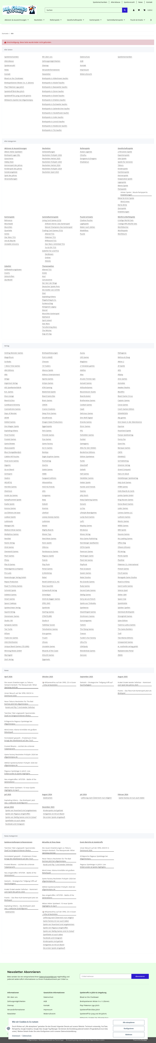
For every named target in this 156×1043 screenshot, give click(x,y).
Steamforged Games (88, 612)
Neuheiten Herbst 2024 (51, 165)
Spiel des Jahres (10, 175)
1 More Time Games (12, 366)
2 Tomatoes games (87, 366)
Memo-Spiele (123, 185)
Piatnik (44, 560)
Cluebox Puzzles (86, 220)
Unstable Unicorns (11, 244)
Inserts (7, 273)
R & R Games (123, 573)
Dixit (44, 293)
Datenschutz (26, 1036)
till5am (7, 633)
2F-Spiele (121, 366)
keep (44, 500)
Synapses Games (11, 625)
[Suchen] (83, 10)
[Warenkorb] (148, 10)
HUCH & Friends (48, 487)
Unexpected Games (125, 642)
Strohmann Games (87, 616)
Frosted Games (10, 439)
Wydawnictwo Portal (125, 651)
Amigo (6, 379)
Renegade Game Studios (127, 577)
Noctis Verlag (9, 543)
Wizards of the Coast (50, 651)
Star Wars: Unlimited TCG (55, 244)
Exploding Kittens (49, 296)
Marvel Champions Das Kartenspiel (58, 227)
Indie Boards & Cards (126, 491)
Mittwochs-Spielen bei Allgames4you (18, 100)
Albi (5, 374)
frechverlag (46, 461)
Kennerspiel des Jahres (13, 165)
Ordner (48, 257)
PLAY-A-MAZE (47, 357)
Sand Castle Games (125, 586)
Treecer (83, 633)
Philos (6, 560)
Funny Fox (122, 439)
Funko (82, 461)
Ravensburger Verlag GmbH (15, 577)
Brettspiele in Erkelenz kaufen (54, 100)
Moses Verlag (85, 534)
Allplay (120, 374)
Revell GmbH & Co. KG (50, 582)
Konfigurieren (129, 1029)
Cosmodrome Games (12, 409)
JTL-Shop (144, 1040)
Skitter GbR (122, 594)
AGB (81, 61)
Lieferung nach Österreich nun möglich (96, 798)
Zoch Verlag (8, 659)
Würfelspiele (123, 230)
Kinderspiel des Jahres (13, 168)
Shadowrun (84, 162)
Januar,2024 (9, 807)
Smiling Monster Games (13, 353)
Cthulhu (83, 155)
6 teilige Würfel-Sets (125, 220)
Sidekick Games (10, 594)
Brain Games (47, 400)
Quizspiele (122, 208)
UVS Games (84, 357)
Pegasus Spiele (48, 556)
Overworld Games (11, 551)
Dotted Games (9, 422)
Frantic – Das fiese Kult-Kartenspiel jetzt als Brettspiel (134, 692)
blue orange (9, 396)
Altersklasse (115, 2)
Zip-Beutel (8, 280)
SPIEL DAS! (46, 603)
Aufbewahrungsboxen (13, 269)
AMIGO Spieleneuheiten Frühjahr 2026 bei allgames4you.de (20, 764)
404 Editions (9, 370)
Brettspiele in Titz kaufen (52, 130)
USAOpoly (84, 646)
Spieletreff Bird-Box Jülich (14, 91)
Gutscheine (8, 158)
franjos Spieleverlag (125, 435)
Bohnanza (8, 220)
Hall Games (84, 474)
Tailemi (83, 625)
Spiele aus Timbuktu (88, 603)
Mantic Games (123, 521)
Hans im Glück (123, 474)
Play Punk (46, 564)
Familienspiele (123, 172)
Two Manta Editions (125, 638)
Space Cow (122, 599)
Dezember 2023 (48, 807)
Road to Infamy (124, 582)
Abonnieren (140, 976)
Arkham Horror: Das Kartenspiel (57, 224)
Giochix (45, 465)
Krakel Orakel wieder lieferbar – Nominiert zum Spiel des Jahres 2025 (134, 683)
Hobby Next (8, 162)
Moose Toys (46, 534)
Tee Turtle (8, 629)
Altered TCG (49, 234)
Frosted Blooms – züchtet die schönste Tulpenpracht (19, 747)
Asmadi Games (86, 383)
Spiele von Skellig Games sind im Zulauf (20, 817)
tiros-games (46, 633)
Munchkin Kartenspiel (50, 313)
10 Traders (46, 366)
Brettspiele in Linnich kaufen (53, 121)
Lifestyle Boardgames (88, 512)
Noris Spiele (47, 543)
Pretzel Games (123, 569)
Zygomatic (46, 659)
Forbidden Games (87, 435)
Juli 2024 (83, 794)
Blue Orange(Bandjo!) (12, 452)
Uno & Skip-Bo (9, 240)
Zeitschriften (9, 276)
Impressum (16, 1036)
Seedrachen (47, 798)
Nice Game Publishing (88, 538)
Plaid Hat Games (86, 560)
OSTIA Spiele (85, 547)
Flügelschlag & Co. (49, 300)
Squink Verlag (9, 612)
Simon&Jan (46, 594)
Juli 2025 (7, 794)
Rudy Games (85, 586)
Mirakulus (84, 530)
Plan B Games (9, 564)
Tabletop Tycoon (48, 625)
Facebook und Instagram (15, 824)
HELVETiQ (8, 482)
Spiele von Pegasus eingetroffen (17, 814)
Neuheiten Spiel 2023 (50, 172)
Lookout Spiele (10, 517)
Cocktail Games (86, 405)
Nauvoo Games (124, 534)
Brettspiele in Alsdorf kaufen (53, 83)
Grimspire (8, 474)
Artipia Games (47, 383)
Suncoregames (86, 620)
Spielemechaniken (100, 2)
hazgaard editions (49, 478)
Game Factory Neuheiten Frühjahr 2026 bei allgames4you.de (21, 755)
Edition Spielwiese (87, 456)
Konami (83, 504)
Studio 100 (8, 620)
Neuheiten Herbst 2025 (51, 158)
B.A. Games (8, 392)
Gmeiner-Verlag (124, 465)
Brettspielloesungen (50, 353)
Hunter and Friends (87, 487)
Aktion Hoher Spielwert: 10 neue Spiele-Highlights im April (19, 789)
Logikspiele (84, 224)
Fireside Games (48, 435)
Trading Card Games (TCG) (52, 230)
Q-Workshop (47, 573)
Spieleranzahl (129, 2)
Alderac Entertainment (51, 374)
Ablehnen (128, 1035)
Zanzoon (83, 655)
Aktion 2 (121, 361)
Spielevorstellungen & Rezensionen (18, 842)
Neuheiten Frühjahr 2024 (52, 168)
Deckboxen (49, 254)
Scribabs (7, 361)
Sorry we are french (87, 599)
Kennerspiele (123, 175)
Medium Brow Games (12, 530)
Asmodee (121, 383)
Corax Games (123, 405)
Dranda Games (86, 422)
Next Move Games (49, 538)
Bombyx (45, 452)
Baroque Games (124, 448)
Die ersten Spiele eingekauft (54, 817)
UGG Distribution (11, 642)
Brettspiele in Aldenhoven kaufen (55, 78)
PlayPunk (83, 564)
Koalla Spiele (9, 504)
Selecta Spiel (123, 590)
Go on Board (9, 469)
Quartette (8, 230)
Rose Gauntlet (47, 586)
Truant (44, 638)
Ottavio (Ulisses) (124, 547)
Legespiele (122, 182)
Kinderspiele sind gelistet (53, 810)
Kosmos (45, 508)
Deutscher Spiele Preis (51, 286)
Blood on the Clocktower (13, 78)
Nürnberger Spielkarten (89, 543)
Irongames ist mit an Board (53, 814)
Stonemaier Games (11, 616)
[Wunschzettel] (139, 10)
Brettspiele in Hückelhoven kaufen (55, 113)
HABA (44, 474)
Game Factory (47, 443)
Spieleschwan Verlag (12, 607)
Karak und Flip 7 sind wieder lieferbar (20, 707)
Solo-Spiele (122, 158)
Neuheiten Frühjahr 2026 (52, 155)
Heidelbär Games (87, 478)
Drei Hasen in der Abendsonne (130, 422)
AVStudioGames (86, 387)
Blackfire (121, 392)
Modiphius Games (11, 534)
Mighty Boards (47, 530)
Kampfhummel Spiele (12, 500)
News (140, 2)
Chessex (45, 361)
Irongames (46, 495)
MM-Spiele (122, 530)
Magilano (83, 361)
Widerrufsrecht (86, 74)
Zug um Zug (46, 334)
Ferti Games (46, 430)
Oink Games (9, 547)
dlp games (122, 418)
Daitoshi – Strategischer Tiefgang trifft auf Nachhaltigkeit (96, 683)
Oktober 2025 (47, 676)
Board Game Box (48, 396)
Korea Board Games (125, 504)
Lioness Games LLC (125, 512)
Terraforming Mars (49, 327)
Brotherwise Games (87, 400)
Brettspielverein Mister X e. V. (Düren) (19, 83)
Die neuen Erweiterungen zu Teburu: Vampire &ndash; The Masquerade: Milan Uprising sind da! (20, 684)
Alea (81, 374)
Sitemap (45, 65)
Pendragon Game (87, 556)
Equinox (121, 426)
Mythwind (46, 317)
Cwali (82, 409)
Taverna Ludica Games (126, 625)
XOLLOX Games (48, 655)
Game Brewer (9, 443)
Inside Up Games (11, 495)
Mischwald (8, 224)
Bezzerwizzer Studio (88, 392)
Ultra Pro (83, 642)
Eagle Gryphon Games (50, 456)
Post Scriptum (85, 569)
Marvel (45, 310)
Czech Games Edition (126, 409)
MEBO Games (123, 525)
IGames (83, 491)
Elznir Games (85, 426)
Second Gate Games (88, 590)
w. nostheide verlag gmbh (128, 646)
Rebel (44, 577)
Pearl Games (9, 556)
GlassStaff (84, 465)
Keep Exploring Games (89, 500)
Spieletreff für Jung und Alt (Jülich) (17, 95)
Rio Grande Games (87, 582)
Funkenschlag (47, 303)
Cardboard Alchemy (12, 405)
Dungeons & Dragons (88, 158)
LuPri (82, 521)
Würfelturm (122, 234)
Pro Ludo (7, 573)
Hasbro (7, 478)
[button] (133, 10)
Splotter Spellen (124, 607)
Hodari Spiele (85, 482)
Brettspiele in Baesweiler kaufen (54, 87)
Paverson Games (86, 551)
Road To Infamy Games (13, 586)
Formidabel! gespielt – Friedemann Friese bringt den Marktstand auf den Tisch (20, 739)
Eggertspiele (47, 426)
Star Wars (46, 324)
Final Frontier (9, 435)
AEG (119, 370)
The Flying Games (87, 629)
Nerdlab (7, 538)
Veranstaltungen (10, 179)
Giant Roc (121, 443)
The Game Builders (125, 629)
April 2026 (8, 676)
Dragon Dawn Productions (52, 422)
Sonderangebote (10, 172)
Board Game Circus (125, 396)
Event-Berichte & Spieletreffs (91, 842)
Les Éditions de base (12, 512)
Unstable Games (48, 646)
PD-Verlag (121, 551)
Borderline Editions (87, 452)
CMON (44, 405)
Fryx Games (46, 439)
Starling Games (48, 612)
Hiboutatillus (47, 482)
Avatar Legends (86, 152)
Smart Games (9, 599)
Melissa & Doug (124, 357)
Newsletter (46, 74)
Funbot (82, 439)
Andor (44, 273)
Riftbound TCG (50, 240)
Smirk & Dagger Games (51, 599)
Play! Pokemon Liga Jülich (14, 87)
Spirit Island (47, 320)
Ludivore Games (124, 517)
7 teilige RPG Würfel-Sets (127, 224)
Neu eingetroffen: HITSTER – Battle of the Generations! (20, 780)
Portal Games (47, 569)
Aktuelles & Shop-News (51, 842)
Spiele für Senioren (125, 162)
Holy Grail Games (124, 482)
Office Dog (122, 543)
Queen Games (85, 573)
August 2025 (123, 676)
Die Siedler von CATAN (51, 290)
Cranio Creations (48, 409)
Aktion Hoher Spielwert (13, 152)
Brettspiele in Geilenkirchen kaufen (56, 108)
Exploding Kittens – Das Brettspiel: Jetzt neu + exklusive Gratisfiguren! (19, 801)
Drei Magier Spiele (11, 426)
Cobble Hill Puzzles (11, 456)
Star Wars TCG (10, 237)
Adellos (83, 370)
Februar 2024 (123, 794)
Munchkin (8, 227)
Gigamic (7, 465)
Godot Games (47, 469)
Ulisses (45, 642)
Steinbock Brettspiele (126, 612)
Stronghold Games (125, 616)
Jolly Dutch (84, 495)
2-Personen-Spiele (125, 152)
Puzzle (82, 234)
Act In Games (47, 448)
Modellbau (84, 230)
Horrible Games (10, 487)
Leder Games (123, 508)
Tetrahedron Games (50, 629)
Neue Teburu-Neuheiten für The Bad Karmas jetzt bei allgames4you (18, 702)
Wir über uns (47, 57)
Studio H (45, 620)
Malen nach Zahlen (87, 227)
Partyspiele (122, 189)
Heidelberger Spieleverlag (128, 478)
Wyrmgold (8, 655)
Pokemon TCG (50, 237)
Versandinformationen (51, 70)
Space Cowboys (10, 603)
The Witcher (47, 330)
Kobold (45, 504)
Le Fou (82, 508)
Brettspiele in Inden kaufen (52, 117)
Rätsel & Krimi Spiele (126, 198)
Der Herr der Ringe (49, 283)
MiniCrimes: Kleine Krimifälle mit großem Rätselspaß (20, 731)
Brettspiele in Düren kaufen (53, 91)
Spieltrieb (46, 607)
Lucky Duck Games (87, 517)
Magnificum (9, 357)
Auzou (82, 353)
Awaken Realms (124, 387)
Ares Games (122, 379)
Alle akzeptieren (129, 1023)
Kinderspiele (123, 168)
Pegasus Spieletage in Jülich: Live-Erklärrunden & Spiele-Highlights (17, 772)
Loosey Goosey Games (50, 517)
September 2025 (86, 676)
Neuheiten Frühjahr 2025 (52, 162)
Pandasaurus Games (50, 551)
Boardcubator (85, 396)
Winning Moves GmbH (13, 651)
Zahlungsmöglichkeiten (51, 61)
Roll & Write (122, 205)
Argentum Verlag (11, 383)
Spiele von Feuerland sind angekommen (21, 810)
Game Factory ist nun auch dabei (131, 798)
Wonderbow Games (87, 651)
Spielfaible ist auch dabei (15, 820)
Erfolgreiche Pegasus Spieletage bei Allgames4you (18, 722)
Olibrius (45, 547)
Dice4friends (47, 418)
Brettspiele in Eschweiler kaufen (54, 104)
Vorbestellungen (48, 152)
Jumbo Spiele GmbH (125, 495)
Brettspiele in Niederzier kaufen (54, 126)
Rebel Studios (85, 577)
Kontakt (149, 2)
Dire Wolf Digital (86, 418)
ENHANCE (121, 456)
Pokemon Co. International (128, 564)
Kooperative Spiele (125, 179)
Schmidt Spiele (10, 590)
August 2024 (47, 794)
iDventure (8, 491)
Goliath (83, 469)
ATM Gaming (47, 387)
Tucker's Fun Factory (88, 638)
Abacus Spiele (47, 370)
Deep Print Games (49, 413)
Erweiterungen (123, 212)
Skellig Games (85, 594)
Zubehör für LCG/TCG (50, 251)
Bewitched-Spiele (49, 392)
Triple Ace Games (11, 638)
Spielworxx (84, 607)
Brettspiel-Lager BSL (12, 155)
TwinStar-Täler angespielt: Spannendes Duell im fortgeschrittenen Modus (19, 714)
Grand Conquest (124, 469)
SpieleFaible (122, 603)
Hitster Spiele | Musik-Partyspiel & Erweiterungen (134, 193)
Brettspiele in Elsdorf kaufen (53, 95)
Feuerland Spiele (124, 430)
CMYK (120, 452)
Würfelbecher (123, 227)
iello (43, 491)
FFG (81, 430)
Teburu (120, 165)
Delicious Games (86, 413)
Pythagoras (122, 353)
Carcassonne (47, 280)
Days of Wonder (10, 413)
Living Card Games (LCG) (51, 220)
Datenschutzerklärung (48, 977)
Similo (6, 234)
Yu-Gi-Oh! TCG (50, 247)
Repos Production (11, 582)
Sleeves (48, 261)
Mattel (44, 525)
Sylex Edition (123, 620)
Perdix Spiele (123, 556)
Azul (44, 276)
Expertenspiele (123, 155)
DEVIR (6, 418)
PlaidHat (121, 560)
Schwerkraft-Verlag (49, 590)
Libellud (45, 512)
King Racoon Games (125, 500)
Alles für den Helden (88, 448)
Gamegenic (84, 443)
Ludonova (46, 521)
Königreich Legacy (49, 307)
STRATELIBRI (47, 616)
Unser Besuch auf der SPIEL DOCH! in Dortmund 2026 (18, 694)
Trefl (119, 633)
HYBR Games (123, 487)
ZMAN (120, 655)
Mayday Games (86, 525)
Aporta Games (47, 379)
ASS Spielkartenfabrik (12, 387)
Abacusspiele (9, 448)
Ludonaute (8, 521)
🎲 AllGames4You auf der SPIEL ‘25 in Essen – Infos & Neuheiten (59, 683)
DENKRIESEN (123, 413)
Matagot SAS (9, 525)
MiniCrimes (125, 201)
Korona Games (10, 508)
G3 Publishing (123, 461)
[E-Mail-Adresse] (105, 976)
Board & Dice (9, 400)
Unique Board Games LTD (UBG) (16, 646)
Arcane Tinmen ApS (87, 379)
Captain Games (124, 400)
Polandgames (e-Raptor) (13, 569)
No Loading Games (125, 538)
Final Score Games (11, 461)
